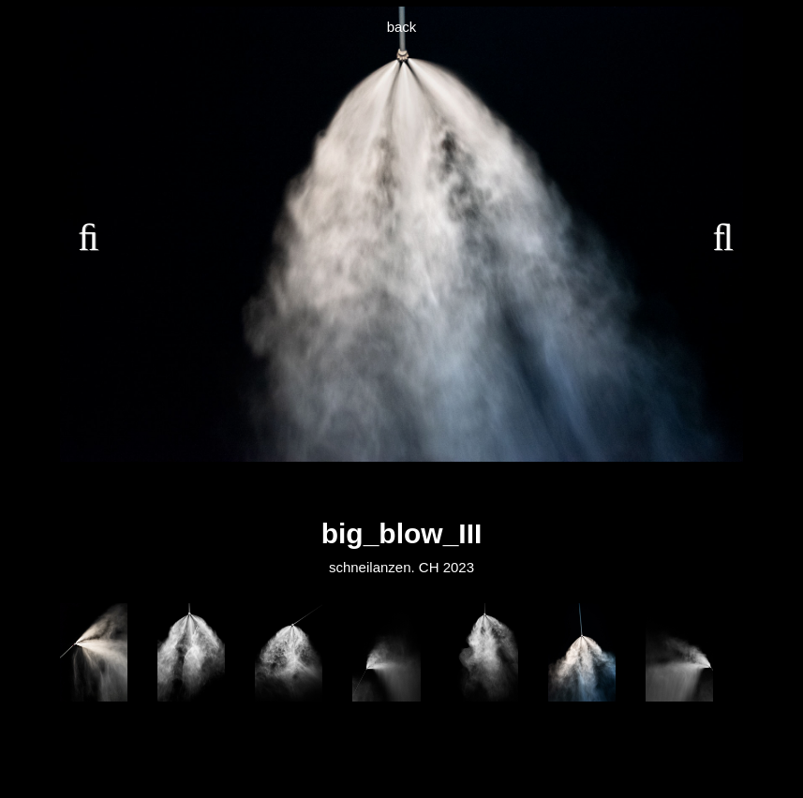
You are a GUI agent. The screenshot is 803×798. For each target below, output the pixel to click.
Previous (88, 234)
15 (531, 488)
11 (444, 488)
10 (423, 488)
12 (466, 488)
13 (488, 488)
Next (715, 234)
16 (552, 488)
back (402, 27)
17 (574, 488)
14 (509, 488)
